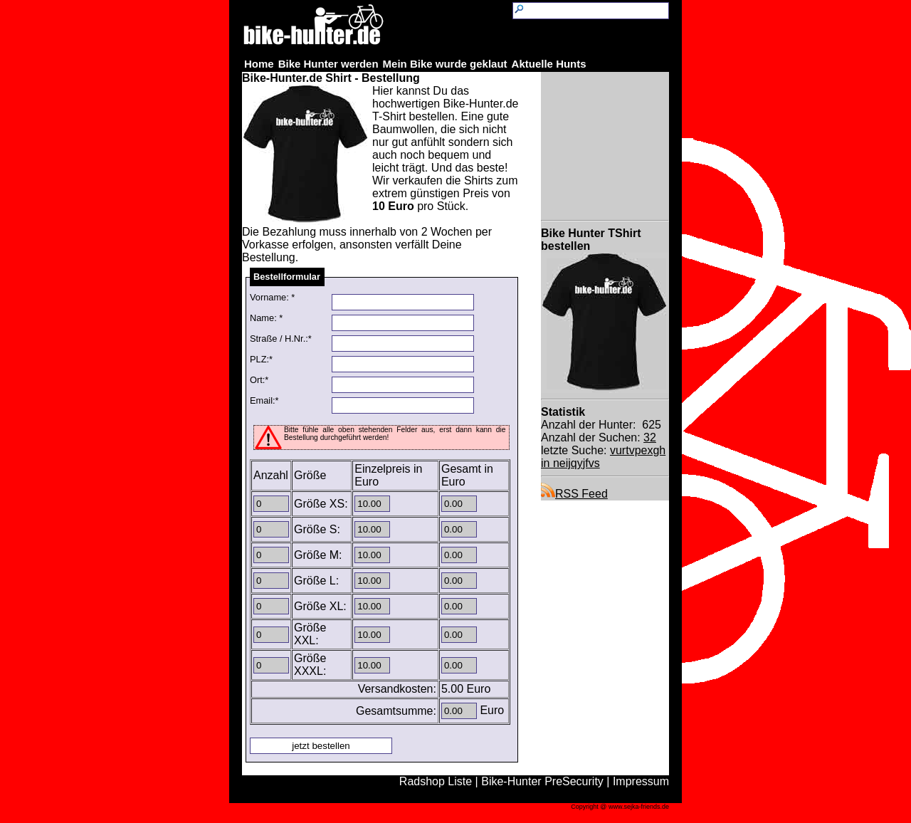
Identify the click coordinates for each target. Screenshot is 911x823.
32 (649, 437)
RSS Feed (574, 494)
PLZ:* (261, 359)
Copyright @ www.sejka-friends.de (620, 806)
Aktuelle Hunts (549, 64)
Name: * (266, 318)
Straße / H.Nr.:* (281, 338)
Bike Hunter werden (328, 64)
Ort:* (259, 379)
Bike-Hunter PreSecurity (542, 781)
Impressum (641, 781)
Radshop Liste (435, 781)
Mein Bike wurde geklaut (445, 64)
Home (259, 64)
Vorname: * (272, 297)
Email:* (264, 400)
